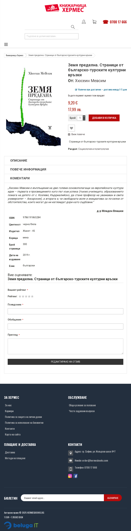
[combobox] (51, 36)
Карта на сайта (12, 434)
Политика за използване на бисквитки (24, 422)
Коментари (20, 178)
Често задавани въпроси (81, 411)
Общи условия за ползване (82, 405)
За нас (8, 405)
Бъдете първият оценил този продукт (86, 95)
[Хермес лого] (65, 8)
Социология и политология (93, 149)
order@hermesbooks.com (95, 460)
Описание (18, 160)
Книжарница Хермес (14, 55)
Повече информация (28, 169)
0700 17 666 (118, 21)
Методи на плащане (15, 458)
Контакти (9, 428)
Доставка (10, 452)
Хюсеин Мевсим (90, 80)
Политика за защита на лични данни (23, 417)
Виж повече (76, 134)
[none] (62, 497)
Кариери (9, 411)
